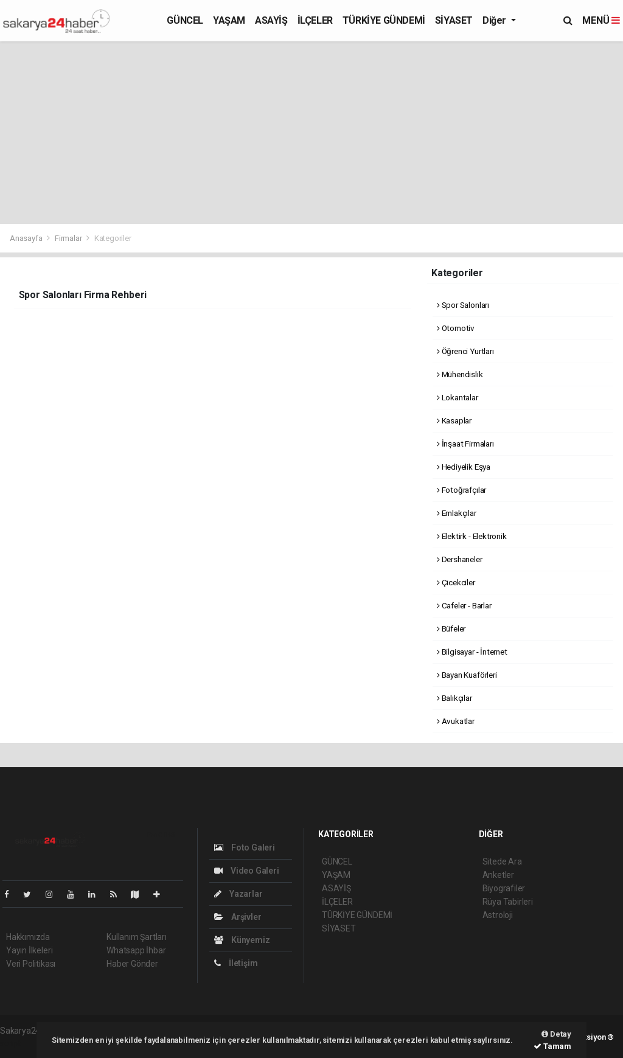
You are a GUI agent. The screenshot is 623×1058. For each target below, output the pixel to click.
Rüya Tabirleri (507, 902)
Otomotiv (456, 328)
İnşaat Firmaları (465, 443)
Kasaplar (454, 420)
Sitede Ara (502, 861)
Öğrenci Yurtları (465, 351)
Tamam (552, 1046)
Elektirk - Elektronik (472, 536)
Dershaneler (459, 559)
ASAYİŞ (271, 20)
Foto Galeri (244, 847)
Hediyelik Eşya (463, 467)
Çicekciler (456, 582)
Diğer (495, 20)
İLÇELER (315, 20)
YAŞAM (229, 20)
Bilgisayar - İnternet (472, 651)
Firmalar (68, 238)
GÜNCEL (185, 20)
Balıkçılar (454, 698)
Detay (556, 1034)
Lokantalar (457, 397)
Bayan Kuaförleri (467, 675)
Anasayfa (27, 238)
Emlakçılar (456, 513)
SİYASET (454, 20)
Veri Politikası (30, 964)
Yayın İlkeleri (29, 950)
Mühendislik (460, 374)
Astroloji (497, 915)
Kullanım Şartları (136, 937)
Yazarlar (238, 894)
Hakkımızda (28, 937)
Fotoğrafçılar (461, 490)
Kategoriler (112, 238)
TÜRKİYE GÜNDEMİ (384, 20)
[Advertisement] (311, 132)
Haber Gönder (132, 964)
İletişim (235, 963)
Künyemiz (242, 940)
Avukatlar (456, 721)
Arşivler (237, 917)
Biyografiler (504, 888)
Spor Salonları (463, 305)
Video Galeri (246, 870)
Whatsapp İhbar (135, 950)
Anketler (498, 875)
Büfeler (451, 628)
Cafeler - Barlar (464, 605)
